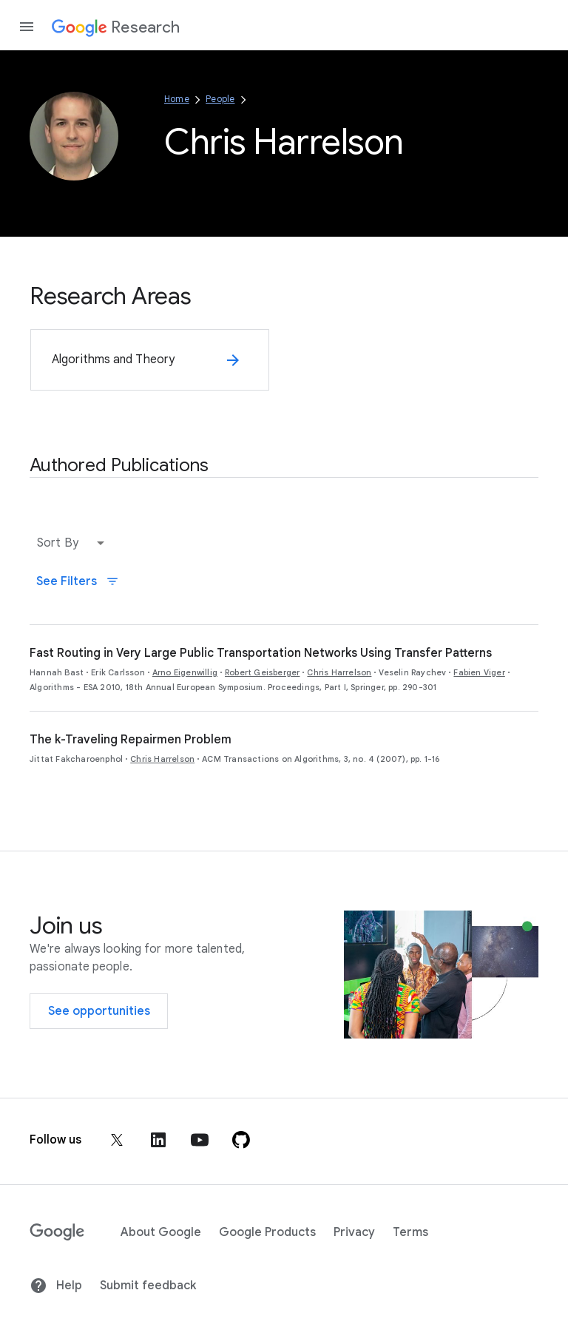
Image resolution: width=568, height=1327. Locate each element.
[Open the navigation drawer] (26, 26)
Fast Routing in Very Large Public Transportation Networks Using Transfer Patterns (261, 653)
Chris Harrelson (339, 672)
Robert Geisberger (262, 672)
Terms (410, 1232)
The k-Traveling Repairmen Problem (130, 739)
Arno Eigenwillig (184, 672)
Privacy (354, 1232)
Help (56, 1285)
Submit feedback (148, 1285)
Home (176, 98)
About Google (161, 1232)
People (220, 98)
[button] (74, 543)
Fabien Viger (478, 672)
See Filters (77, 581)
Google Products (267, 1232)
